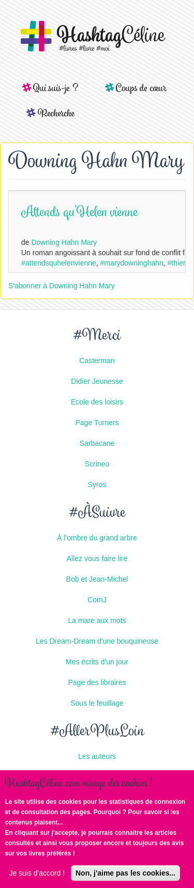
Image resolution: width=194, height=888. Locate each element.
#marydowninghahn (131, 263)
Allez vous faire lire (97, 558)
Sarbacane (97, 443)
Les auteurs (97, 756)
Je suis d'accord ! (37, 874)
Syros (97, 484)
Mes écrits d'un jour (97, 662)
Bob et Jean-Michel (97, 579)
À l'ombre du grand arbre (97, 538)
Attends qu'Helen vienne (79, 213)
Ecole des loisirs (97, 402)
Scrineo (97, 464)
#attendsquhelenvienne (58, 263)
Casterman (96, 360)
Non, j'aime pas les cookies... (125, 874)
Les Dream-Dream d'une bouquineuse (97, 641)
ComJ (97, 600)
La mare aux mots (97, 620)
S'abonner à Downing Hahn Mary (61, 286)
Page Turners (96, 422)
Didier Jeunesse (97, 381)
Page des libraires (97, 682)
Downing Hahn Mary (64, 242)
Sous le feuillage (97, 703)
